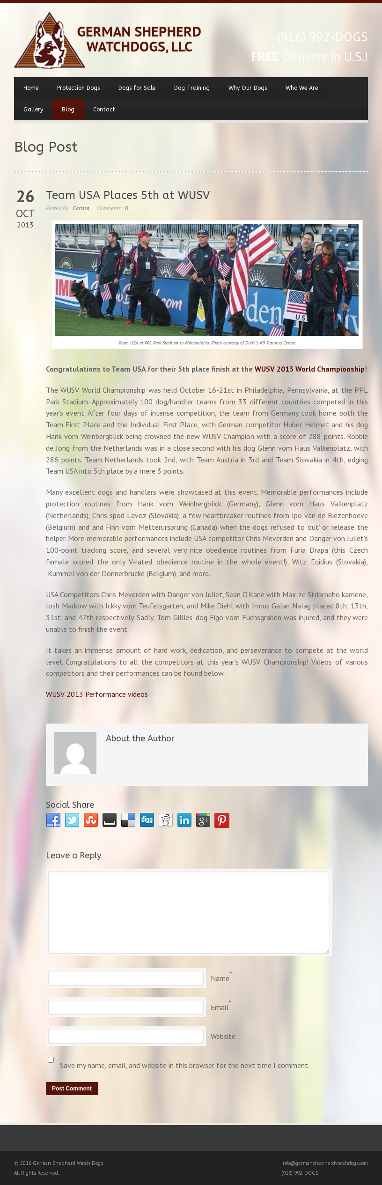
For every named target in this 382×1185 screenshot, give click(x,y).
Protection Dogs (78, 88)
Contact (104, 109)
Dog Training (192, 88)
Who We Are (302, 88)
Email (219, 1007)
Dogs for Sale (136, 88)
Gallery (33, 109)
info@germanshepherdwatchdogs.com (324, 1163)
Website (223, 1036)
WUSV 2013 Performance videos (97, 694)
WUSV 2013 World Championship (310, 368)
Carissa (81, 208)
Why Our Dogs (247, 88)
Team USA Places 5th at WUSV (128, 195)
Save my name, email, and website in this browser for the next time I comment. (184, 1065)
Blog (68, 109)
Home (30, 88)
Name (220, 978)
